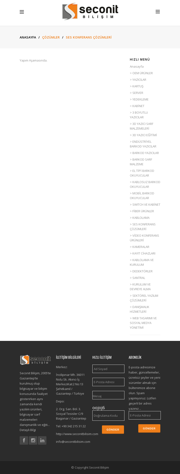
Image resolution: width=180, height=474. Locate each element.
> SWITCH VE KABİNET (145, 204)
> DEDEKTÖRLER (141, 271)
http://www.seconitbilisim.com (77, 434)
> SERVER (136, 93)
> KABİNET (137, 106)
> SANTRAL (137, 278)
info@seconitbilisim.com (73, 441)
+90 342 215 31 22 (74, 426)
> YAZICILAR (138, 79)
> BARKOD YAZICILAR (144, 153)
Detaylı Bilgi (28, 430)
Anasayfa (28, 37)
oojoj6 (98, 407)
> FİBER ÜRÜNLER (142, 211)
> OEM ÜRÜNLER (141, 73)
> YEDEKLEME (139, 99)
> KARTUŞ (136, 86)
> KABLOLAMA (140, 218)
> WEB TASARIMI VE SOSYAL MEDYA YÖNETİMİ (143, 323)
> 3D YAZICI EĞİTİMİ (143, 135)
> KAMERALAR (139, 247)
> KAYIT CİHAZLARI (142, 253)
